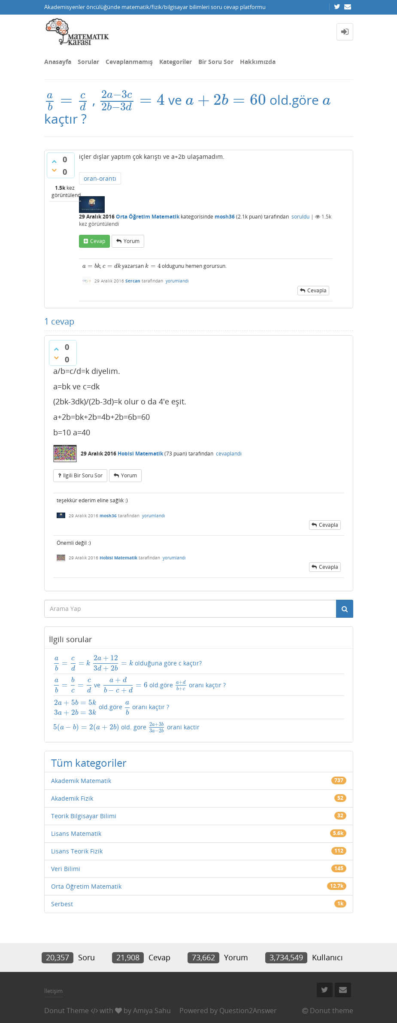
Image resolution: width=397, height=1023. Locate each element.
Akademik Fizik (72, 798)
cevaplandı (229, 453)
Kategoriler (175, 62)
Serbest (62, 904)
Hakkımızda (258, 62)
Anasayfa (57, 62)
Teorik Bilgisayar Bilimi (83, 816)
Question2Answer (248, 1010)
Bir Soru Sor (215, 62)
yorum (131, 241)
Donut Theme (66, 1010)
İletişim (53, 991)
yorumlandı (177, 281)
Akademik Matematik (81, 781)
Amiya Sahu (152, 1010)
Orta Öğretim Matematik (147, 216)
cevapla (317, 290)
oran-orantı (100, 178)
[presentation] (66, 100)
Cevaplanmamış (129, 62)
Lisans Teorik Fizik (77, 851)
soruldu (300, 216)
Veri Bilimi (65, 869)
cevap (97, 241)
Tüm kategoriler (89, 763)
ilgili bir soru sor (83, 475)
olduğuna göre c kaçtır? (127, 663)
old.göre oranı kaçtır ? (111, 707)
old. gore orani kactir (126, 727)
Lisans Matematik (76, 833)
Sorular (88, 62)
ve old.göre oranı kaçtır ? (139, 685)
